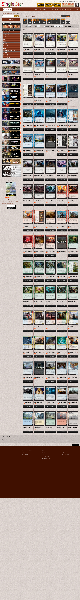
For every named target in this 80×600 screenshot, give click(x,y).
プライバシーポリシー (46, 456)
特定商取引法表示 (45, 452)
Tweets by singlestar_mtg (7, 203)
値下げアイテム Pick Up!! (65, 452)
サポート (43, 454)
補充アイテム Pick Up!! (65, 454)
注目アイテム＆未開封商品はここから (10, 201)
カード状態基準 (25, 454)
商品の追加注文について (26, 452)
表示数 (25, 26)
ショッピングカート (6, 452)
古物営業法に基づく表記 (46, 458)
